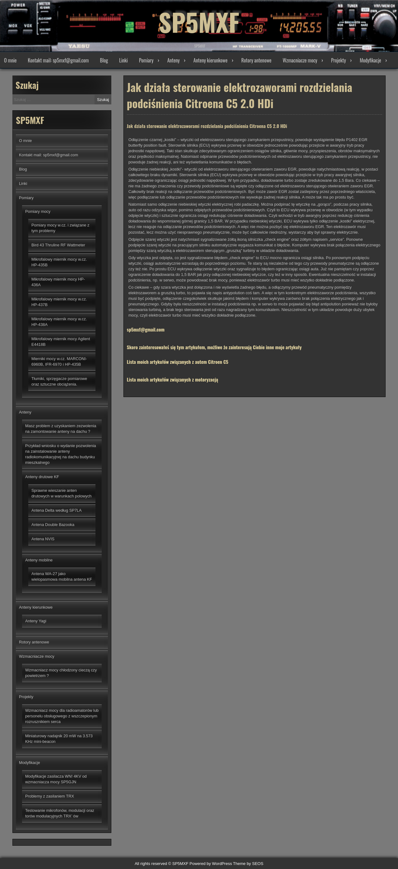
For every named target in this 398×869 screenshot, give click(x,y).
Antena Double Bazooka (52, 524)
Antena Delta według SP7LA (56, 510)
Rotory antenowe (256, 60)
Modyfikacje (370, 60)
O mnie (10, 60)
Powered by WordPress (211, 863)
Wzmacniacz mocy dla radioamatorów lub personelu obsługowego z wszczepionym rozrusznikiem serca (62, 716)
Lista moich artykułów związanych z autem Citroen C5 (177, 363)
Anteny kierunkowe (210, 60)
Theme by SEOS (248, 863)
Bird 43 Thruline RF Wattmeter (58, 245)
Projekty (338, 60)
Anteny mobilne (39, 560)
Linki (123, 60)
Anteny (173, 60)
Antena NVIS (42, 539)
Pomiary (146, 60)
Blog (104, 60)
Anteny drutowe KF (42, 476)
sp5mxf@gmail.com (145, 331)
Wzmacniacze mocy (300, 60)
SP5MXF (199, 21)
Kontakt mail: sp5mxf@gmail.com (58, 60)
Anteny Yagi (35, 621)
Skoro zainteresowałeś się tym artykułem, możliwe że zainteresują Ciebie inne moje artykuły (214, 348)
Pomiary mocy (37, 211)
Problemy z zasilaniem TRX (49, 796)
